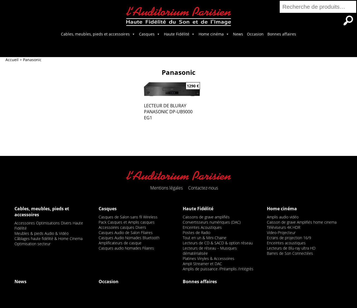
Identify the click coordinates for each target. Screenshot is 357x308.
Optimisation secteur (32, 243)
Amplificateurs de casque (120, 242)
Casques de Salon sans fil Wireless (128, 217)
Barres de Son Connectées (290, 253)
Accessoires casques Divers (122, 227)
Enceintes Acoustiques (202, 227)
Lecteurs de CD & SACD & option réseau (218, 242)
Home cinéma (214, 34)
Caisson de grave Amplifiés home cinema (302, 222)
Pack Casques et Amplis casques (127, 222)
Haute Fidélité (179, 34)
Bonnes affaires (281, 34)
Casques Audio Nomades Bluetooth (129, 237)
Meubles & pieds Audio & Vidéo (41, 233)
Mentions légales (166, 188)
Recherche (348, 20)
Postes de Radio (196, 232)
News (238, 34)
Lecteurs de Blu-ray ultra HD (291, 248)
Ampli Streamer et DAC (202, 263)
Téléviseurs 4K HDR (283, 227)
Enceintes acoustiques (286, 242)
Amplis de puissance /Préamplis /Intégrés (218, 268)
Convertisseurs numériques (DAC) (212, 222)
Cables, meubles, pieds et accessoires (98, 34)
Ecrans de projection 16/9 (289, 237)
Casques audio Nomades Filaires (126, 248)
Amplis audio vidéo (283, 217)
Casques (149, 34)
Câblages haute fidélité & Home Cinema (48, 238)
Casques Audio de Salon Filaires (126, 232)
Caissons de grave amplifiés (206, 217)
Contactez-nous (203, 188)
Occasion (255, 34)
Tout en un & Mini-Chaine (204, 237)
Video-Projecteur (281, 232)
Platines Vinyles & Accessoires (208, 258)
